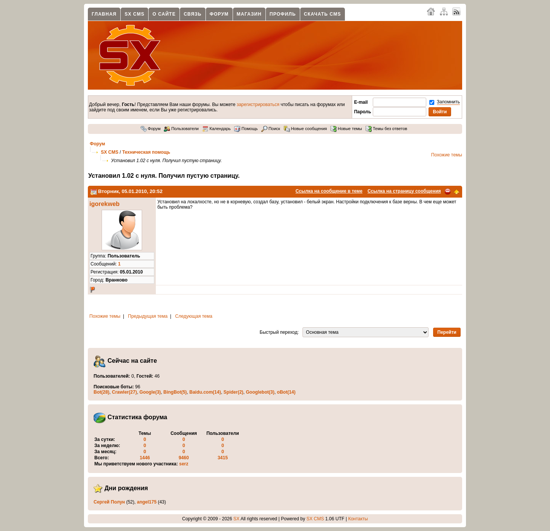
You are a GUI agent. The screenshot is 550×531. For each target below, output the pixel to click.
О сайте (164, 14)
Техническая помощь (146, 152)
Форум (219, 14)
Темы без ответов (386, 128)
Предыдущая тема (148, 316)
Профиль (283, 14)
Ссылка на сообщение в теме (329, 191)
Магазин (249, 14)
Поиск (270, 128)
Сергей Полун (109, 502)
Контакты (358, 518)
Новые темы (346, 128)
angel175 (146, 502)
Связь (193, 14)
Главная (104, 14)
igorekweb (104, 204)
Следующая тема (193, 316)
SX (236, 518)
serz (183, 464)
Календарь (216, 128)
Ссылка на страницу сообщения (404, 191)
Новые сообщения (305, 128)
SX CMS (134, 14)
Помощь (246, 128)
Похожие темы (446, 155)
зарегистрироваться (258, 104)
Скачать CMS (322, 14)
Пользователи (181, 128)
